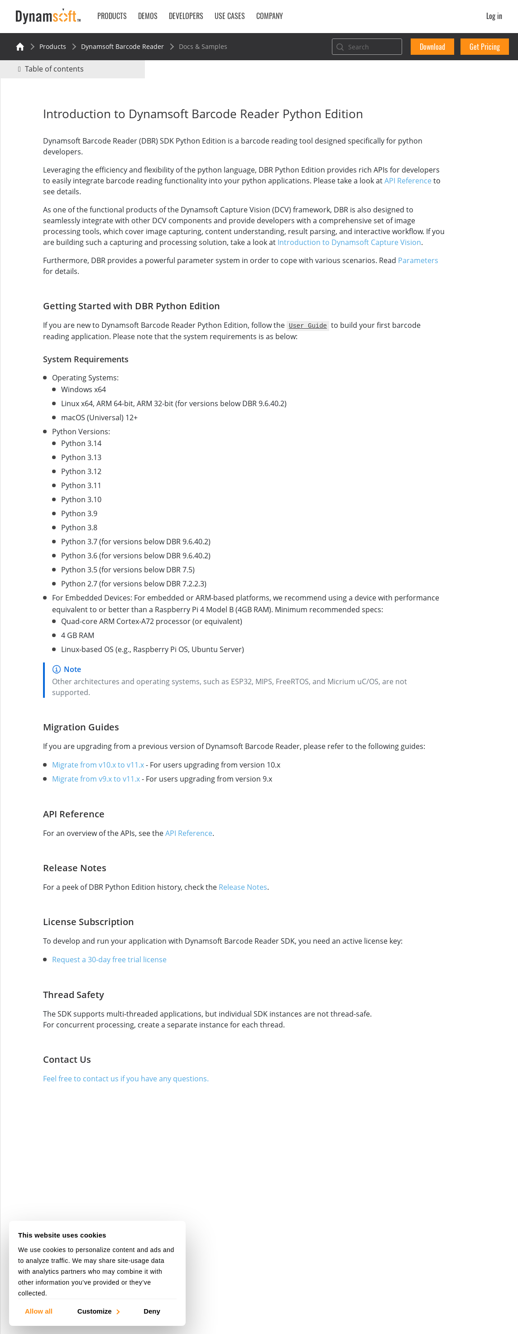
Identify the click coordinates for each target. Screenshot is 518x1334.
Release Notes (221, 920)
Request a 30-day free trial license (87, 1003)
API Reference (115, 192)
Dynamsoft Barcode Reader (122, 46)
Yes (402, 125)
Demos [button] (148, 15)
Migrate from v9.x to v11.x (74, 812)
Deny (152, 1311)
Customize (98, 1311)
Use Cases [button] (230, 15)
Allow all (39, 1311)
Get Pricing (485, 46)
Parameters (60, 282)
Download (432, 46)
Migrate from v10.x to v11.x (76, 798)
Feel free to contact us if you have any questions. (104, 1123)
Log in (494, 15)
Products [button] (112, 15)
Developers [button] (186, 15)
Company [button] (269, 15)
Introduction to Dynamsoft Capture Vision (171, 253)
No (434, 125)
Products (52, 46)
